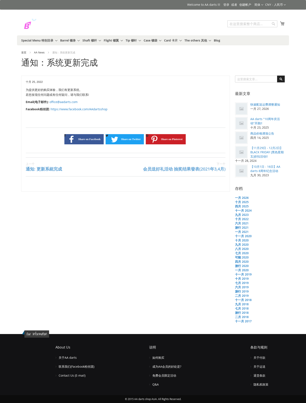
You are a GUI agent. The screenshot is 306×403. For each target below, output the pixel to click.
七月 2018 (242, 308)
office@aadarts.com (64, 102)
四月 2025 (242, 206)
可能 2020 (242, 257)
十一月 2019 (243, 274)
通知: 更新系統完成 (44, 167)
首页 (24, 52)
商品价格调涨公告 (262, 133)
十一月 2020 (243, 236)
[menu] (153, 40)
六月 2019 (242, 287)
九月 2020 (242, 244)
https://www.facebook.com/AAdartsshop (79, 109)
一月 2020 (242, 270)
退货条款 (259, 375)
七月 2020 (242, 253)
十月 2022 (242, 219)
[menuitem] (38, 40)
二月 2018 (242, 317)
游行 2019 (242, 291)
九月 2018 (242, 304)
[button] (275, 5)
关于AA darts (68, 358)
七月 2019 (242, 283)
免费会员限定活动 (164, 375)
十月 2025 (242, 202)
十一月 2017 (243, 321)
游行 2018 (242, 313)
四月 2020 (242, 262)
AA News (39, 52)
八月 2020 (242, 249)
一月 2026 (242, 198)
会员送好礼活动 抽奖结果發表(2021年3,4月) (184, 167)
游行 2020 (242, 266)
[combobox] (252, 23)
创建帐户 (245, 5)
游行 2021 (242, 227)
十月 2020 (242, 240)
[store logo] (39, 24)
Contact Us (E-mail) (72, 375)
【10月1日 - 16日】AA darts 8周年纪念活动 (265, 169)
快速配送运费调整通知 (265, 104)
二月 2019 (242, 296)
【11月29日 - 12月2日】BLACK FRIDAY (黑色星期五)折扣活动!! (267, 152)
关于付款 (259, 358)
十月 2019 (242, 279)
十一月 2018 (243, 300)
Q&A (155, 384)
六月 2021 (242, 223)
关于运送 (259, 366)
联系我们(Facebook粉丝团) (76, 366)
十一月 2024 (243, 210)
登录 (226, 5)
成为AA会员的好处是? (166, 366)
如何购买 (158, 358)
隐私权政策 (261, 384)
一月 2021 (242, 232)
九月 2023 (242, 215)
